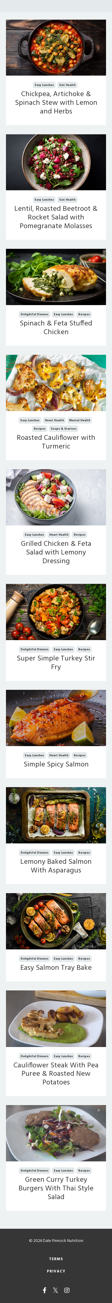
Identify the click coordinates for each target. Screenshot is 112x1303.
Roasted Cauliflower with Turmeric (56, 442)
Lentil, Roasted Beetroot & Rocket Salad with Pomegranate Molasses (56, 218)
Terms (56, 1259)
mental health (79, 420)
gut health (67, 85)
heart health (54, 420)
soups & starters (63, 428)
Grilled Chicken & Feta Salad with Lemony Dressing (56, 553)
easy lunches (44, 85)
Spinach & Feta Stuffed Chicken (56, 328)
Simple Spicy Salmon (56, 764)
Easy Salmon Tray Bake (56, 968)
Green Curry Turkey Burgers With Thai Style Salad (56, 1189)
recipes (84, 314)
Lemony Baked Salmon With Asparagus (56, 866)
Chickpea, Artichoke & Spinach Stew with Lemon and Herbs (56, 103)
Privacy (56, 1272)
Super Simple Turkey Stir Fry (56, 663)
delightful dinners (34, 314)
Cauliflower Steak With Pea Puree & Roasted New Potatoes (56, 1074)
